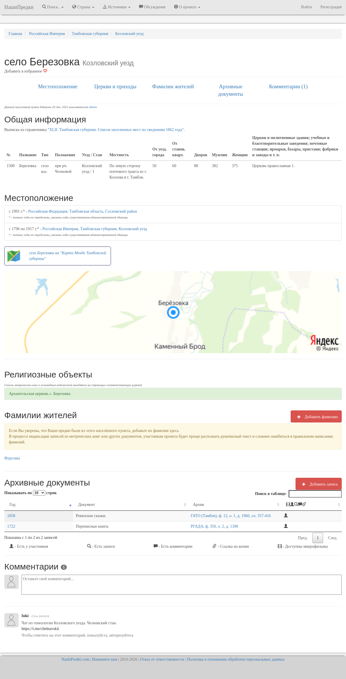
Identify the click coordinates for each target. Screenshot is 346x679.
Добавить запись (318, 484)
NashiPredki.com (75, 659)
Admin (93, 107)
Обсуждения (152, 7)
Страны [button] (83, 7)
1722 (11, 526)
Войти (306, 7)
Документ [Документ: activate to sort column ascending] (50, 504)
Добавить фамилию (316, 417)
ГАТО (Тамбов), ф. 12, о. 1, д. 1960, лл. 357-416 (152, 516)
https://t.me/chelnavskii (40, 629)
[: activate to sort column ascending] (311, 505)
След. (332, 538)
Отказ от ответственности (162, 659)
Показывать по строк (30, 493)
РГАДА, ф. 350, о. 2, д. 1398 (135, 526)
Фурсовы (12, 458)
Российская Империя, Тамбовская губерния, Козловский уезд (94, 229)
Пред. (303, 538)
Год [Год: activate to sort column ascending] (12, 504)
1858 (11, 516)
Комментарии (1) (288, 86)
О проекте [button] (187, 7)
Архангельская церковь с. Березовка (40, 394)
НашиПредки (19, 7)
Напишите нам (104, 659)
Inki (25, 616)
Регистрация (331, 7)
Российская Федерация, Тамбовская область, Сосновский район (82, 211)
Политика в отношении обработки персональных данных (235, 659)
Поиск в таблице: (298, 494)
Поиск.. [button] (53, 7)
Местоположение (57, 86)
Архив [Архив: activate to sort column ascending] (119, 504)
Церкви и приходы (115, 86)
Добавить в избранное (25, 71)
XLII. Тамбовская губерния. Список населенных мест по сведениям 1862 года (115, 130)
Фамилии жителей (173, 86)
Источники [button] (116, 7)
